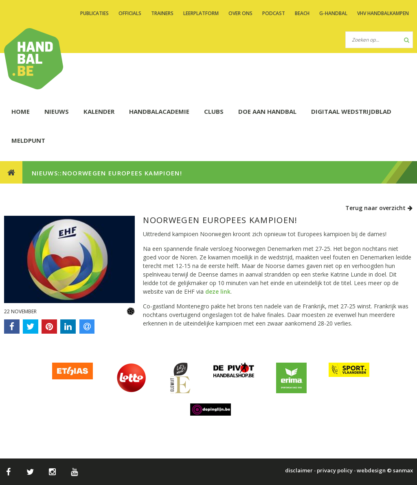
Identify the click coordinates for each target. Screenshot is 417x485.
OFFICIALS (130, 13)
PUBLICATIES (94, 13)
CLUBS (214, 111)
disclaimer (299, 470)
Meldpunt (28, 140)
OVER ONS (240, 13)
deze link (217, 291)
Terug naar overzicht (379, 208)
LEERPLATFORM (201, 13)
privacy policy (335, 470)
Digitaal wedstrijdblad (351, 111)
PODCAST (273, 13)
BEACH (302, 13)
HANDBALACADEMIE (159, 111)
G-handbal (333, 13)
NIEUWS (56, 111)
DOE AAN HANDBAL (267, 111)
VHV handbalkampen (383, 13)
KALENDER (98, 111)
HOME (20, 111)
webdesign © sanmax (385, 470)
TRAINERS (162, 13)
